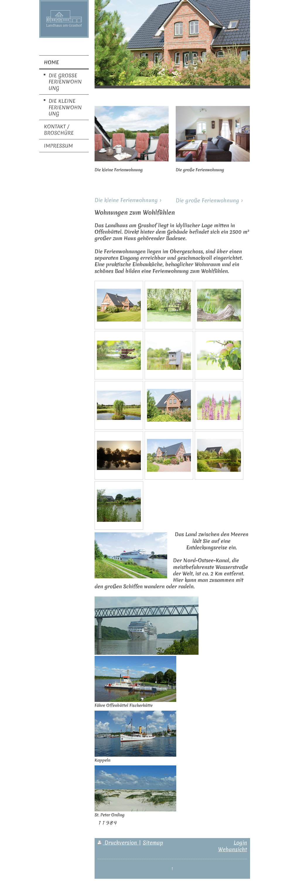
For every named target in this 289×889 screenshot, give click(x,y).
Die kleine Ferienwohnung (126, 200)
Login (240, 842)
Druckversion (118, 842)
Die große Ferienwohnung (207, 200)
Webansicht (232, 849)
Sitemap (153, 842)
